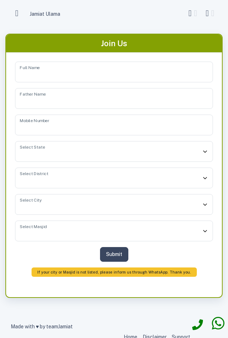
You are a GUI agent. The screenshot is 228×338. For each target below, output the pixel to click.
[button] (194, 13)
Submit (114, 254)
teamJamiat (59, 326)
